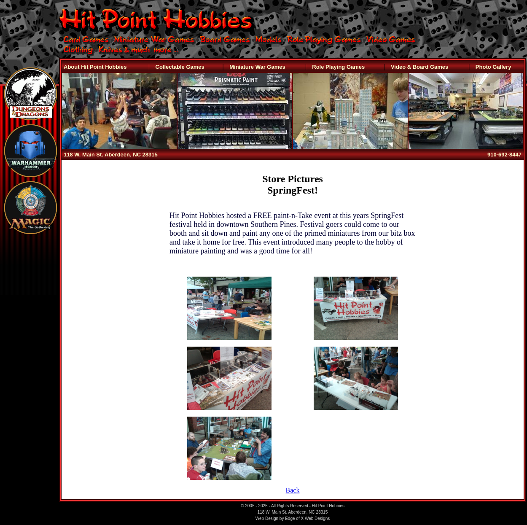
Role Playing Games (338, 67)
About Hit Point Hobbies (95, 67)
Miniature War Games (257, 67)
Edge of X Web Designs (307, 518)
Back (293, 490)
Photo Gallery (493, 67)
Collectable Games (180, 67)
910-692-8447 (504, 154)
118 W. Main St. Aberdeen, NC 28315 (111, 154)
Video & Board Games (419, 67)
